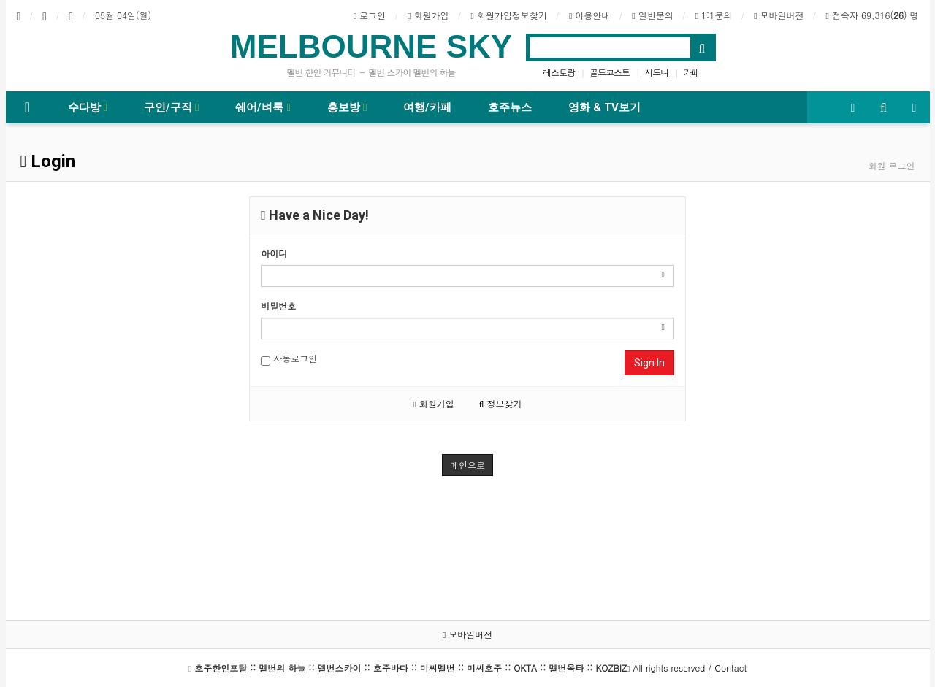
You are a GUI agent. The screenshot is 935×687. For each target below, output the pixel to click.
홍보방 (347, 107)
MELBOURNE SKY (371, 46)
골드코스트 (609, 72)
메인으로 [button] (467, 464)
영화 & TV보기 (604, 107)
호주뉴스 (510, 107)
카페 (691, 72)
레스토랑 (559, 72)
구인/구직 (171, 107)
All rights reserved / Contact (470, 667)
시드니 (656, 72)
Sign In (649, 363)
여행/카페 (427, 107)
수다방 (87, 107)
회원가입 (433, 403)
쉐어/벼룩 (262, 107)
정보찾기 (500, 403)
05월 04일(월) (123, 15)
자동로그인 (289, 359)
